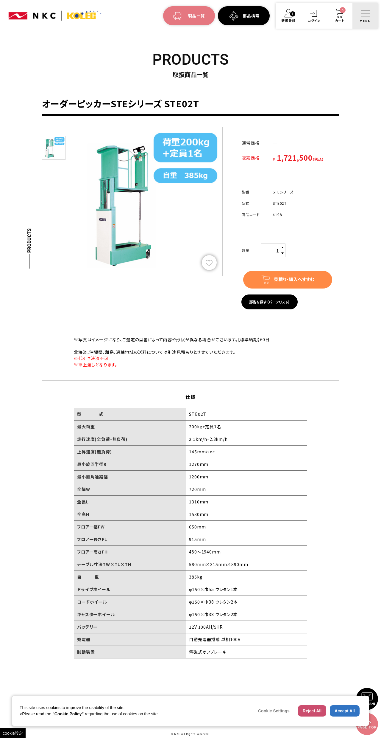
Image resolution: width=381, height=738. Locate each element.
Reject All (312, 710)
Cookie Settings (274, 710)
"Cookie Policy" (68, 713)
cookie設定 (13, 733)
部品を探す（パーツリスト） (269, 301)
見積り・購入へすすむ (294, 279)
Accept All (345, 710)
